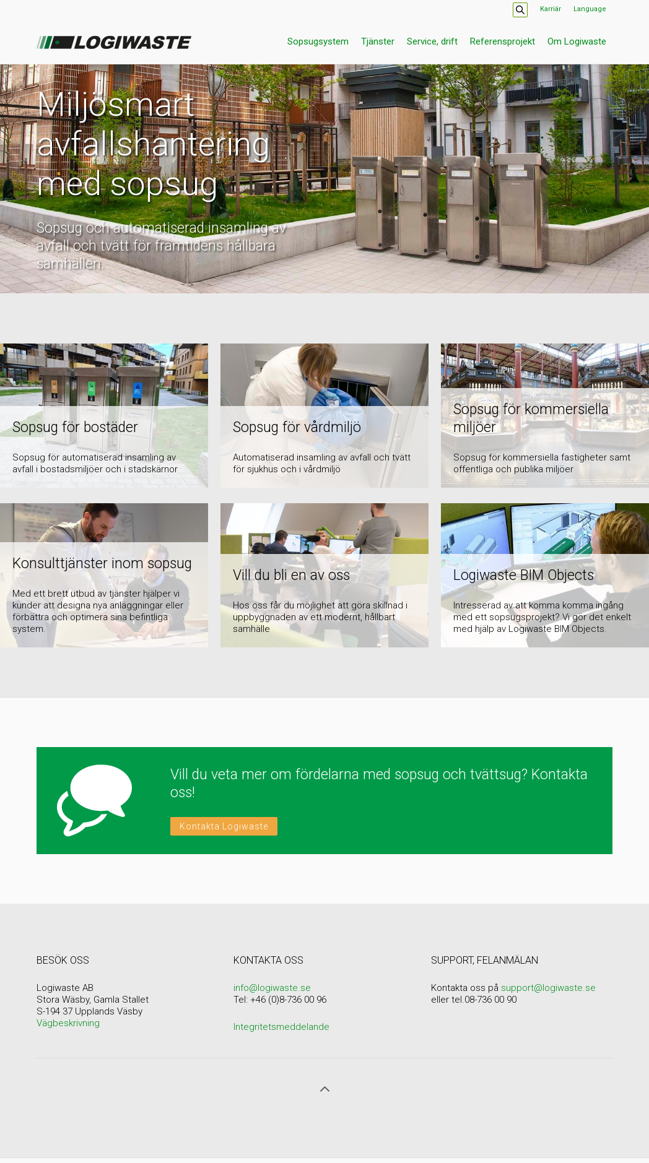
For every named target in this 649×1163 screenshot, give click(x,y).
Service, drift (432, 41)
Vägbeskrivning (68, 1023)
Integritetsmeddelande (281, 1026)
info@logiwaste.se (272, 987)
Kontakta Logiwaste (224, 826)
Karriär (550, 9)
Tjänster (377, 41)
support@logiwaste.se (548, 987)
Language (589, 9)
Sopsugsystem (318, 41)
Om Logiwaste (576, 41)
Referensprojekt (502, 41)
